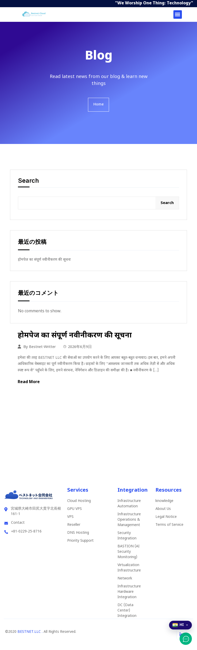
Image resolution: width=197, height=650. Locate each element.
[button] (177, 14)
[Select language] (180, 625)
